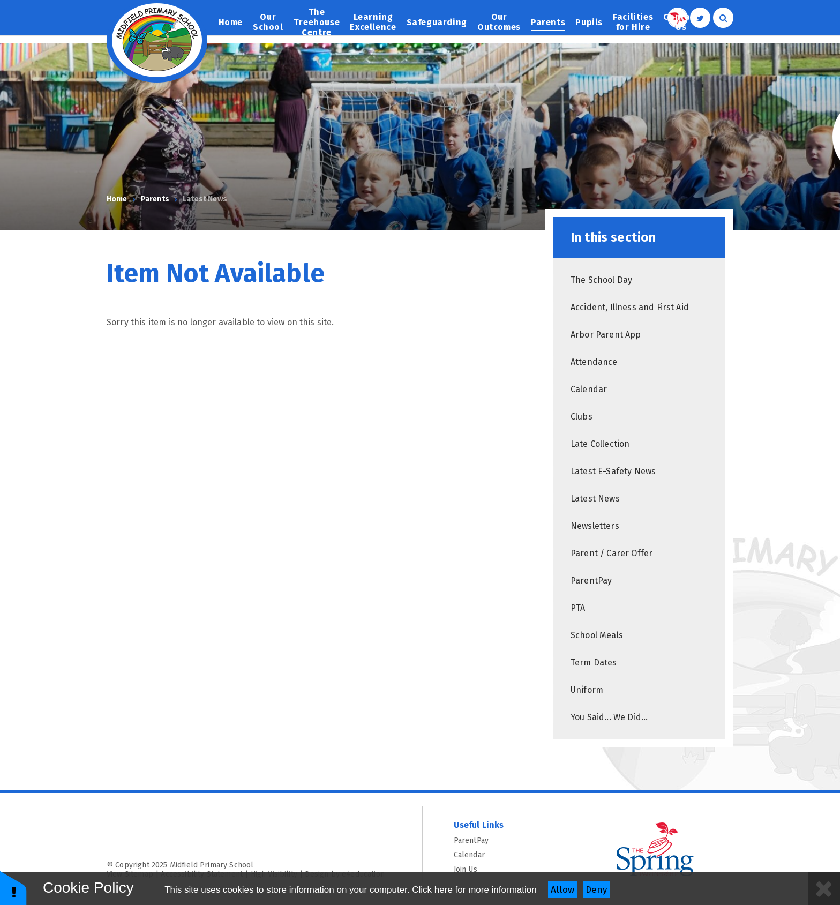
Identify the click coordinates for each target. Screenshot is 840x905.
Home (117, 199)
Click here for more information (474, 890)
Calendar (501, 854)
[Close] (824, 888)
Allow (562, 889)
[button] (13, 887)
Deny (596, 889)
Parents (155, 199)
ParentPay (501, 840)
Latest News (205, 199)
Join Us (501, 869)
